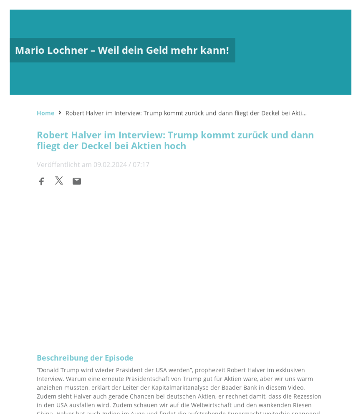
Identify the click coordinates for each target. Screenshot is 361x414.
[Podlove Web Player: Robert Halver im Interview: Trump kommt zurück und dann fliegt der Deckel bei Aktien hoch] (181, 258)
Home (45, 112)
